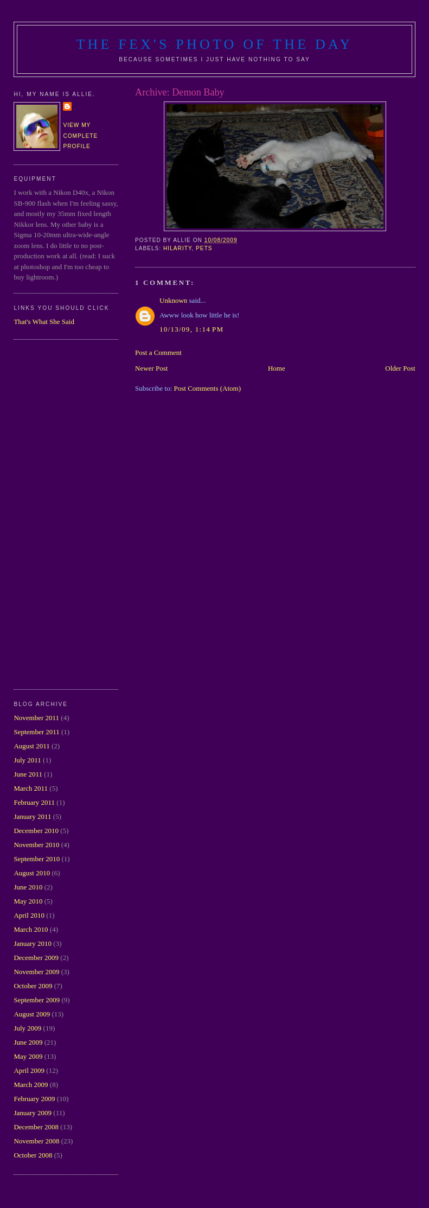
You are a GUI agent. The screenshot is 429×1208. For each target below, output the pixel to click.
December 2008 (36, 1127)
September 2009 (37, 1000)
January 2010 (33, 943)
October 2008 (33, 1155)
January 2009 (33, 1113)
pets (204, 248)
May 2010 (28, 901)
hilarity (177, 248)
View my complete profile (80, 135)
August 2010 (32, 873)
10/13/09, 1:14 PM (191, 329)
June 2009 (28, 1042)
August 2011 (31, 746)
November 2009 (36, 972)
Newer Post (151, 368)
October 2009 (33, 986)
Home (276, 368)
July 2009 (27, 1028)
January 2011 (32, 816)
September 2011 (36, 732)
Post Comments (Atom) (207, 388)
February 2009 (34, 1099)
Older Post (400, 368)
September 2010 (37, 859)
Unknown (173, 300)
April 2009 (29, 1070)
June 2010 (28, 887)
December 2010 (36, 830)
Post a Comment (158, 352)
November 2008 (36, 1141)
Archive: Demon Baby (180, 92)
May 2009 (28, 1056)
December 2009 (36, 957)
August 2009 (32, 1014)
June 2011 (28, 774)
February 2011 (34, 802)
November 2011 (36, 718)
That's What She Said (44, 321)
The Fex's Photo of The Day (214, 44)
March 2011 (31, 788)
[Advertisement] (57, 513)
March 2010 (31, 929)
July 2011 (27, 760)
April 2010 (29, 915)
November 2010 (36, 845)
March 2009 (31, 1084)
